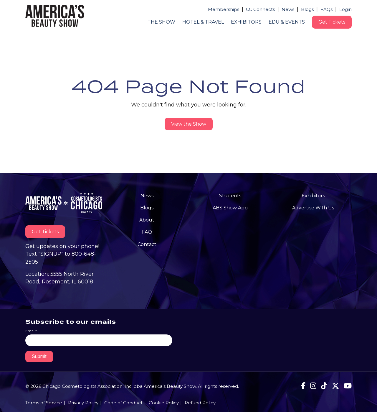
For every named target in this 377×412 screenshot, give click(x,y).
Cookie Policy (164, 403)
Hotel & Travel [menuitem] (203, 22)
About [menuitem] (146, 220)
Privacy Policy (83, 403)
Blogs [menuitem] (146, 208)
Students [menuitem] (230, 195)
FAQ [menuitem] (147, 232)
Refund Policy (200, 403)
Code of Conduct (123, 403)
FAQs (326, 9)
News (288, 9)
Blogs (307, 9)
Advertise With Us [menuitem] (313, 208)
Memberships (223, 9)
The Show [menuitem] (161, 22)
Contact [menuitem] (147, 244)
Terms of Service (43, 403)
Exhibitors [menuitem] (246, 22)
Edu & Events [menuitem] (287, 22)
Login (345, 9)
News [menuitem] (146, 195)
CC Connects (260, 9)
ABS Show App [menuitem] (230, 208)
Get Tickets (331, 22)
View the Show (188, 124)
